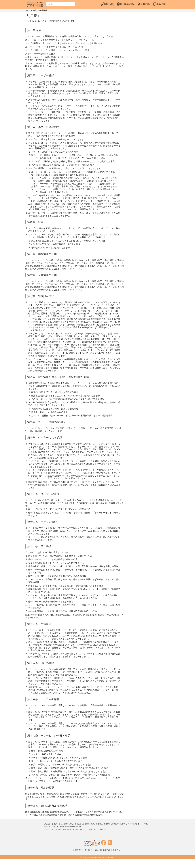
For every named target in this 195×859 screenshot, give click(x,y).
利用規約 (88, 850)
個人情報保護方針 (102, 850)
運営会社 (78, 850)
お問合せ (116, 850)
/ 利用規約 (43, 10)
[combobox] (60, 4)
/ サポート (35, 10)
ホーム (28, 10)
